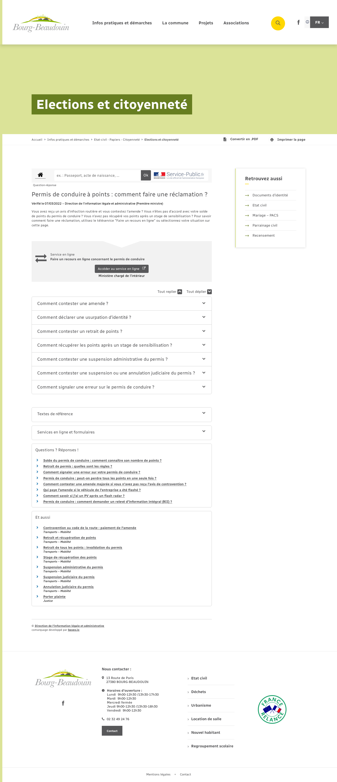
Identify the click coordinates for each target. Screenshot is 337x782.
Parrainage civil (261, 225)
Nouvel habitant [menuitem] (204, 732)
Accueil (37, 139)
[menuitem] (122, 23)
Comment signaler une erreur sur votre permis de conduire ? (91, 472)
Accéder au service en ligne (122, 269)
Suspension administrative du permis (73, 567)
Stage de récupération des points (70, 557)
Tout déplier (199, 291)
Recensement (260, 235)
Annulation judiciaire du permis (68, 587)
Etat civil (256, 205)
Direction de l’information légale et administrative (69, 626)
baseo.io (73, 629)
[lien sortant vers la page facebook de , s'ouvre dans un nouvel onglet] (298, 24)
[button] (122, 304)
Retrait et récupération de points (69, 538)
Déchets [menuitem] (197, 692)
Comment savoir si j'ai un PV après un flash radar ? (84, 496)
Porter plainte (54, 597)
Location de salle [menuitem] (204, 719)
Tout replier (170, 291)
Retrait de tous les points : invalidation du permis (82, 548)
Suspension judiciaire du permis (69, 577)
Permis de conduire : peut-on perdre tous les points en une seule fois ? (99, 478)
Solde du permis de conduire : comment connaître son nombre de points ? (102, 461)
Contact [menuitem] (185, 774)
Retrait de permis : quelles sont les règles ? (77, 466)
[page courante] (161, 139)
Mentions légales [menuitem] (158, 774)
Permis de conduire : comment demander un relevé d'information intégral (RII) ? (107, 502)
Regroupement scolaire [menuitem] (210, 746)
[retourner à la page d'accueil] (41, 23)
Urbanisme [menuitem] (199, 705)
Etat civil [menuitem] (197, 678)
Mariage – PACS (261, 215)
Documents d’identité (266, 195)
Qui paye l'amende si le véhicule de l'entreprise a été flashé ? (92, 490)
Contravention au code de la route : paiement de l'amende (89, 528)
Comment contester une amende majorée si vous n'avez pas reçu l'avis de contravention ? (114, 484)
